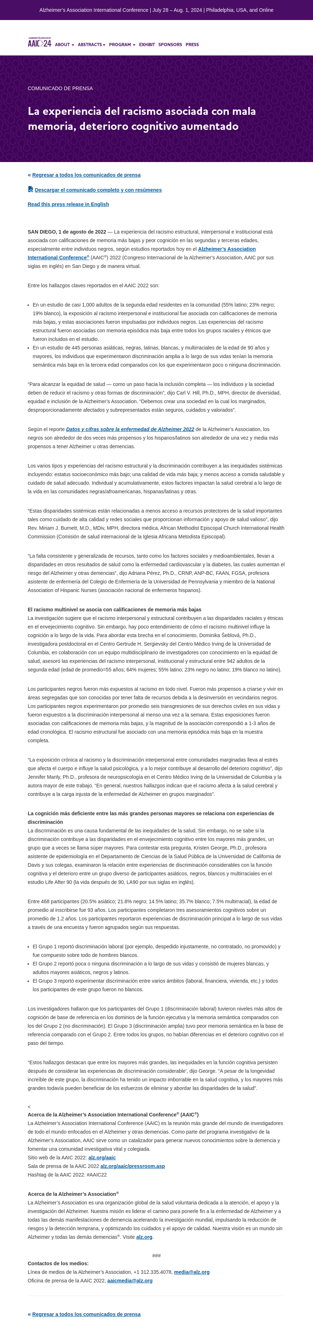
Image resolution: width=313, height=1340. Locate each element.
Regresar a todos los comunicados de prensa (86, 175)
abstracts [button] (92, 44)
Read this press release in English (68, 204)
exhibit (147, 44)
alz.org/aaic (102, 1157)
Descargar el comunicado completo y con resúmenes (98, 190)
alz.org (144, 1237)
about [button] (64, 44)
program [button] (122, 44)
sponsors (170, 44)
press (192, 44)
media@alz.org (192, 1272)
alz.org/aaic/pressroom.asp (133, 1166)
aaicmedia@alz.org (129, 1280)
